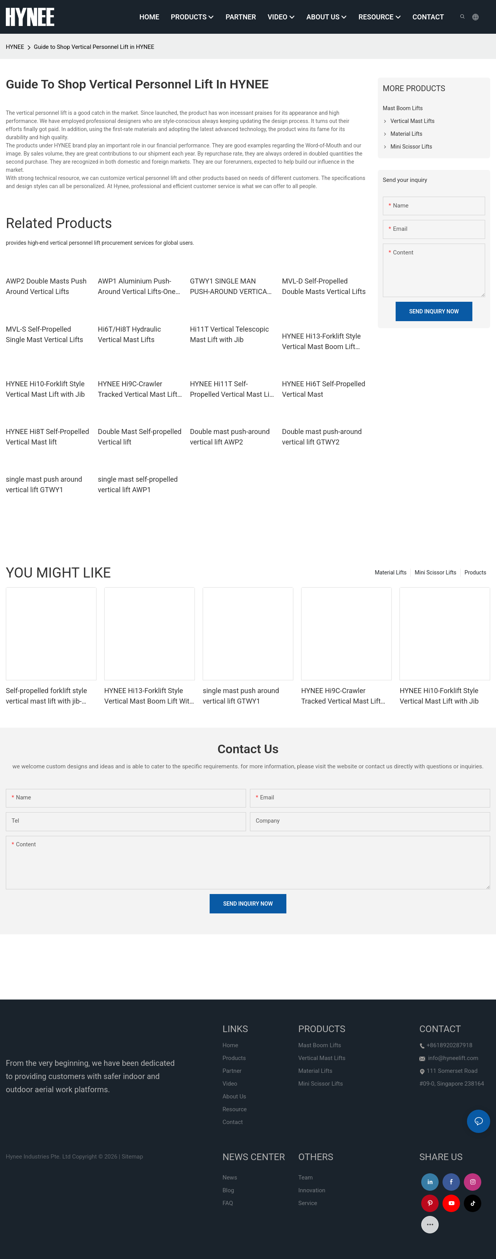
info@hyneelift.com (453, 1058)
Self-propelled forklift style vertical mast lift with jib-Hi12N (46, 696)
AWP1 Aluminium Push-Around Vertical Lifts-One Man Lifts (137, 287)
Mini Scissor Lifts (435, 572)
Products (475, 572)
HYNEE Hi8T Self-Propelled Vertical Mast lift (47, 436)
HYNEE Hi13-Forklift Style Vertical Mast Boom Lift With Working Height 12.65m (321, 342)
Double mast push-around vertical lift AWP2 (230, 436)
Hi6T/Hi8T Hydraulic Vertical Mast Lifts (129, 334)
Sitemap (132, 1156)
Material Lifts (390, 572)
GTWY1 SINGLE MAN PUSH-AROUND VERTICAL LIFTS (230, 287)
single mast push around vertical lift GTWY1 (44, 484)
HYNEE (15, 46)
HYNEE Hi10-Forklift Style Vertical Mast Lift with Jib (45, 389)
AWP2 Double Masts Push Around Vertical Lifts (46, 286)
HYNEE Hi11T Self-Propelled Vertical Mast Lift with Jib (232, 389)
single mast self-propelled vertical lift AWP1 (138, 484)
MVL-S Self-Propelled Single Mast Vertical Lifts (44, 334)
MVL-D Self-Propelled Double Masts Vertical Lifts (324, 286)
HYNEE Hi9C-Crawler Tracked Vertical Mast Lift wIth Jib (137, 389)
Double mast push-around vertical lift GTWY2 (322, 436)
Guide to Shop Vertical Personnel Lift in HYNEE (94, 46)
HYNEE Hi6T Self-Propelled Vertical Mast (323, 389)
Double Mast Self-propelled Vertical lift (140, 436)
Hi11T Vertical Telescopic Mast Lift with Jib (229, 334)
